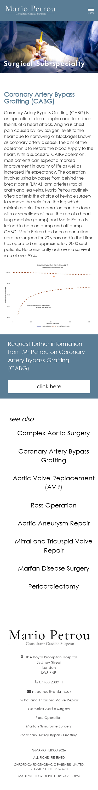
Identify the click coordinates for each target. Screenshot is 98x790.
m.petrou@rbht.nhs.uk (49, 691)
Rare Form (71, 776)
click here (49, 386)
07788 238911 (49, 681)
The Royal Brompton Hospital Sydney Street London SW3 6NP (49, 664)
